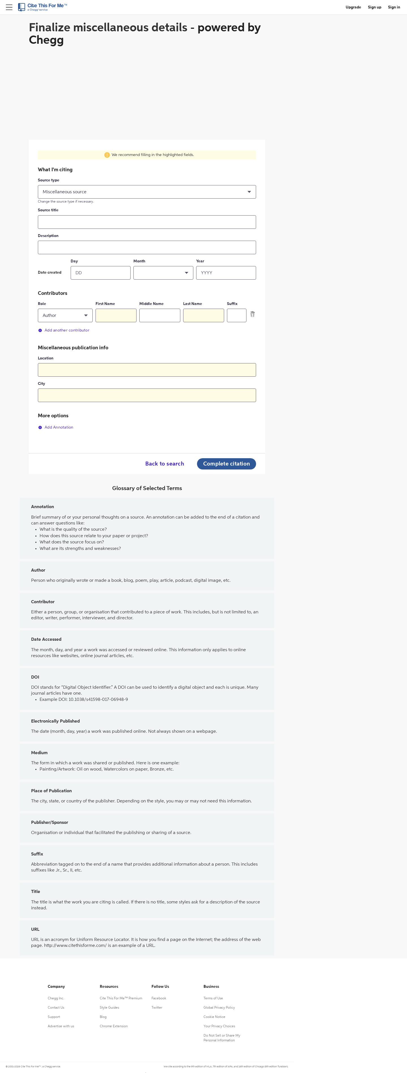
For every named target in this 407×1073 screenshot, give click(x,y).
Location (45, 358)
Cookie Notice (214, 1017)
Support (54, 1017)
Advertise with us (61, 1026)
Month (139, 261)
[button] (147, 192)
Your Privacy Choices (219, 1026)
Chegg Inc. (56, 998)
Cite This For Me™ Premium (121, 998)
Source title (48, 210)
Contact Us (56, 1008)
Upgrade (353, 7)
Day (74, 261)
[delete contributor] (252, 314)
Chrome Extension (114, 1026)
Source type (48, 180)
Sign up (374, 7)
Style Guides (109, 1008)
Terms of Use (213, 998)
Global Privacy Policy (219, 1008)
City (41, 384)
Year (200, 261)
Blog (103, 1017)
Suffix (232, 304)
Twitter (156, 1008)
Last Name (192, 304)
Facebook (158, 998)
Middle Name (151, 304)
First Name (105, 304)
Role (42, 304)
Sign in (394, 7)
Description (48, 236)
